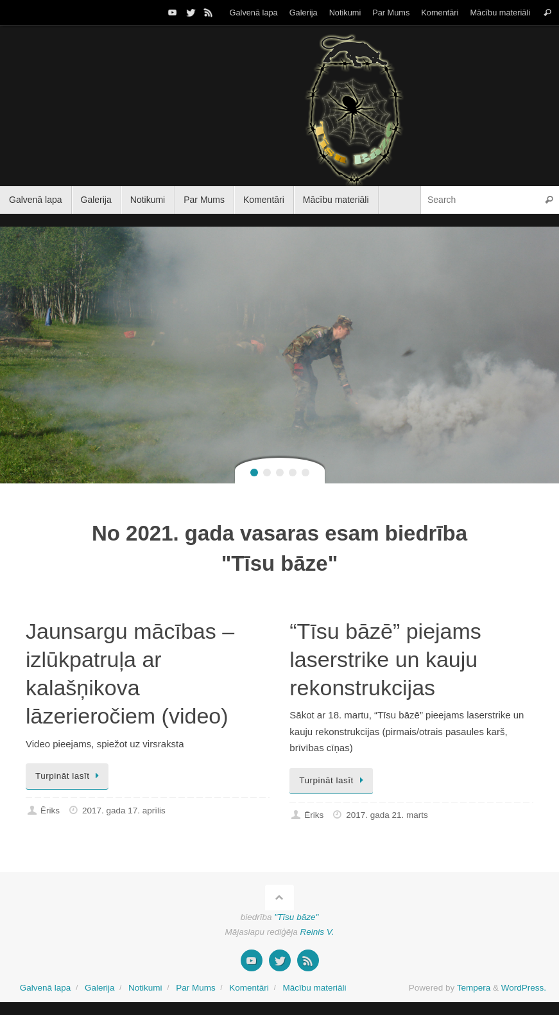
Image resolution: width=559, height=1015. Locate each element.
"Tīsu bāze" (296, 917)
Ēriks (50, 810)
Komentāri (439, 12)
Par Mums (390, 12)
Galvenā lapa (254, 12)
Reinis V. (317, 932)
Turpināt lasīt (69, 776)
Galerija (303, 12)
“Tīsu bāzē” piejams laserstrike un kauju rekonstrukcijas (385, 659)
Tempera (474, 988)
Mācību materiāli (500, 12)
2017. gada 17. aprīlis (124, 810)
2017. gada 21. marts (387, 815)
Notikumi (345, 12)
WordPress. (523, 988)
